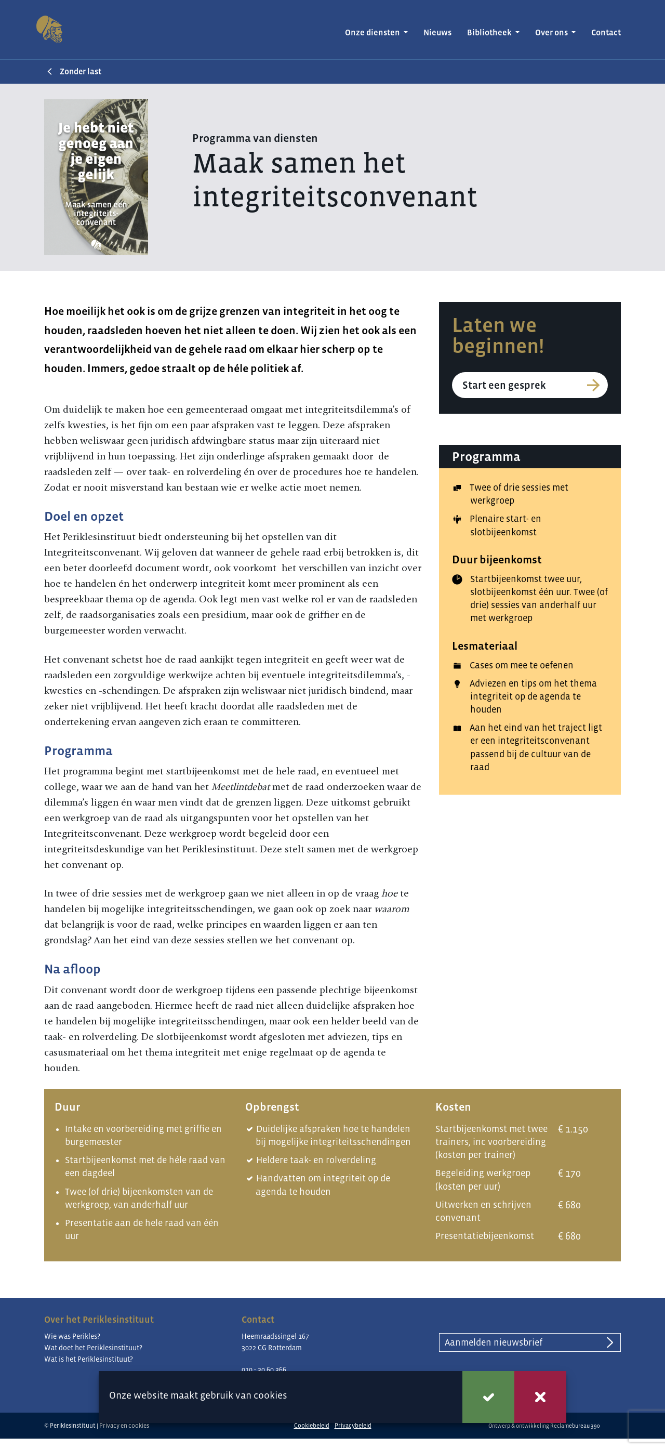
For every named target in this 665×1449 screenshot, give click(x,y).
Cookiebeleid (311, 1425)
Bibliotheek (490, 32)
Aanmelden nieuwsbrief (493, 1342)
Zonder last (78, 71)
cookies (270, 1395)
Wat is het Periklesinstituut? (88, 1359)
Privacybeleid (353, 1425)
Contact (606, 32)
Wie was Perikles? (72, 1336)
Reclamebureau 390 (575, 1425)
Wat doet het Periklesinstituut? (93, 1347)
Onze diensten (373, 32)
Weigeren (540, 1397)
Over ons (552, 32)
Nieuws (437, 32)
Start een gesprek (504, 385)
